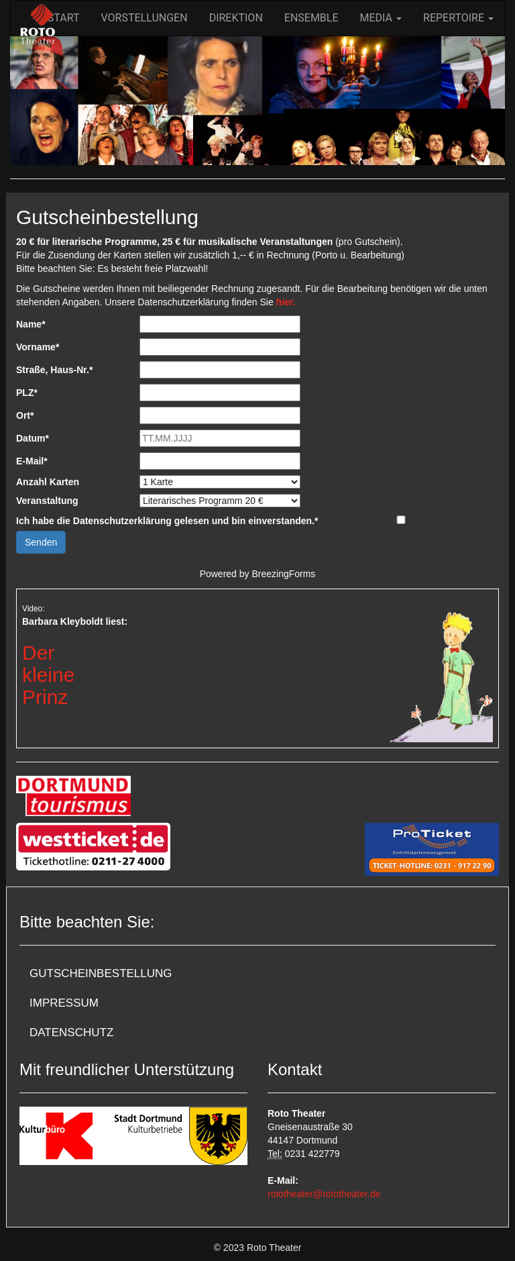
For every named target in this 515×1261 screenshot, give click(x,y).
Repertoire (458, 17)
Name (31, 324)
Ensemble (311, 17)
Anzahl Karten (47, 481)
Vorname (37, 347)
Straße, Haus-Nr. (54, 369)
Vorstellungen (144, 17)
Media (381, 17)
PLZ (27, 392)
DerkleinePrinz (48, 675)
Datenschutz (71, 1032)
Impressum (64, 1003)
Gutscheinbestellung (101, 973)
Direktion (236, 17)
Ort (25, 415)
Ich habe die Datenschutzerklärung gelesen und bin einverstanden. (167, 520)
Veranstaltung (47, 500)
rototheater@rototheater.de (324, 1194)
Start (64, 17)
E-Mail (32, 461)
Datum (32, 438)
